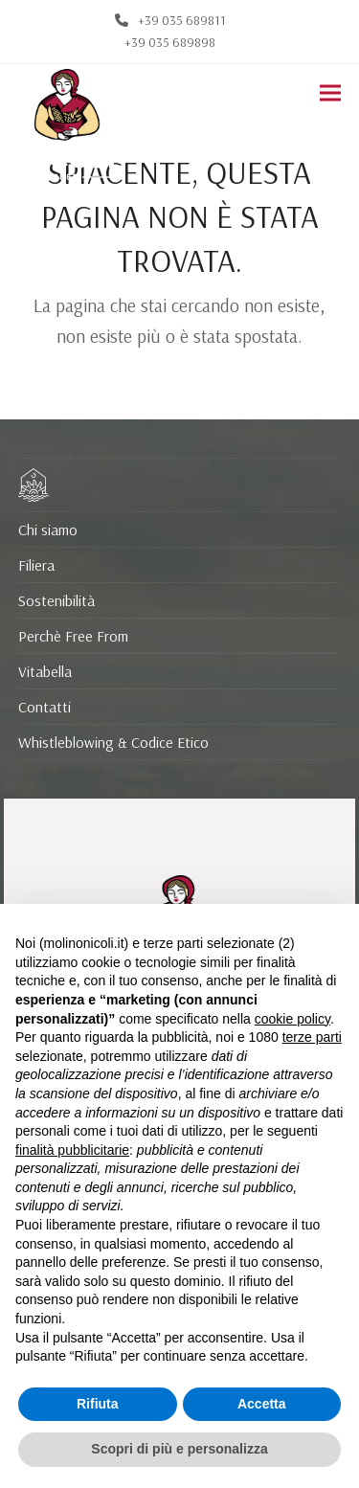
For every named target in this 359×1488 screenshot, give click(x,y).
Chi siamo (48, 529)
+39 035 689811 (182, 20)
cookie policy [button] (292, 1018)
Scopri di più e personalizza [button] (179, 1448)
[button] (330, 93)
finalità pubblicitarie (72, 1150)
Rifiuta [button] (98, 1403)
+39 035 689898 (169, 42)
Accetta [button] (261, 1403)
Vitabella (45, 671)
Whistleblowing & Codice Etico (113, 742)
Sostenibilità (56, 600)
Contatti (44, 706)
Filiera (36, 565)
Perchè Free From (73, 635)
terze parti (312, 1037)
